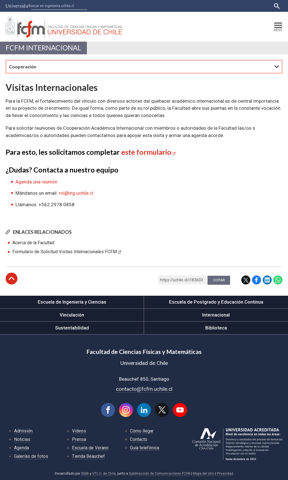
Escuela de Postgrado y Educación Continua (216, 302)
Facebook (256, 280)
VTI (94, 473)
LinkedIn (267, 279)
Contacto (138, 439)
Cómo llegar (142, 431)
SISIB (85, 473)
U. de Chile (107, 473)
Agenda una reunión (36, 182)
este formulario (146, 152)
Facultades (151, 5)
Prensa (79, 439)
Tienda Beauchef (88, 456)
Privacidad (225, 473)
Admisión (23, 431)
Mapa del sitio (203, 473)
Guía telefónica (144, 447)
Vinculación (72, 315)
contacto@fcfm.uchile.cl (144, 389)
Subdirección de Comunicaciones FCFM (159, 473)
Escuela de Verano (90, 447)
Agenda (21, 447)
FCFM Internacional (43, 48)
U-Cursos (180, 5)
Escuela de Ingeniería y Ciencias (72, 302)
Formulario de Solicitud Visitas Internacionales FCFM (64, 251)
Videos (79, 431)
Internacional (216, 315)
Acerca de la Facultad (33, 242)
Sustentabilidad (72, 328)
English (262, 5)
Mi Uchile (220, 5)
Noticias (22, 439)
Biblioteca (216, 328)
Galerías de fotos (31, 456)
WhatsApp (278, 280)
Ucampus (200, 5)
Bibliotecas (242, 5)
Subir (11, 278)
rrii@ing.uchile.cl (76, 193)
